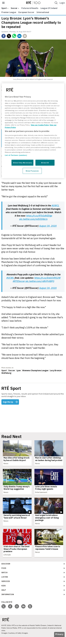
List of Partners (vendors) (16, 155)
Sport (4, 370)
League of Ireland (49, 8)
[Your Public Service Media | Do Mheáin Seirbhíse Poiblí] (5, 619)
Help (3, 590)
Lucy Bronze (55, 370)
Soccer (14, 8)
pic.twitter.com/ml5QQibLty (33, 219)
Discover (5, 564)
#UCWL (10, 277)
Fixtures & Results (29, 8)
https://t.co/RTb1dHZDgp (39, 215)
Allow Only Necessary (22, 163)
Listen (4, 577)
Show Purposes (32, 171)
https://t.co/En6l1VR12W (47, 277)
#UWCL (55, 205)
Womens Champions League (35, 370)
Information (7, 594)
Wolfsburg (6, 373)
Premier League (8, 12)
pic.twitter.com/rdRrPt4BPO (39, 281)
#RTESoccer (19, 281)
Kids (3, 586)
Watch (4, 572)
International (43, 12)
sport (4, 8)
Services (5, 581)
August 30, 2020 (48, 225)
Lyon (19, 370)
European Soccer (26, 12)
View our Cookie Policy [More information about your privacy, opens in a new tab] (40, 125)
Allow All (45, 163)
